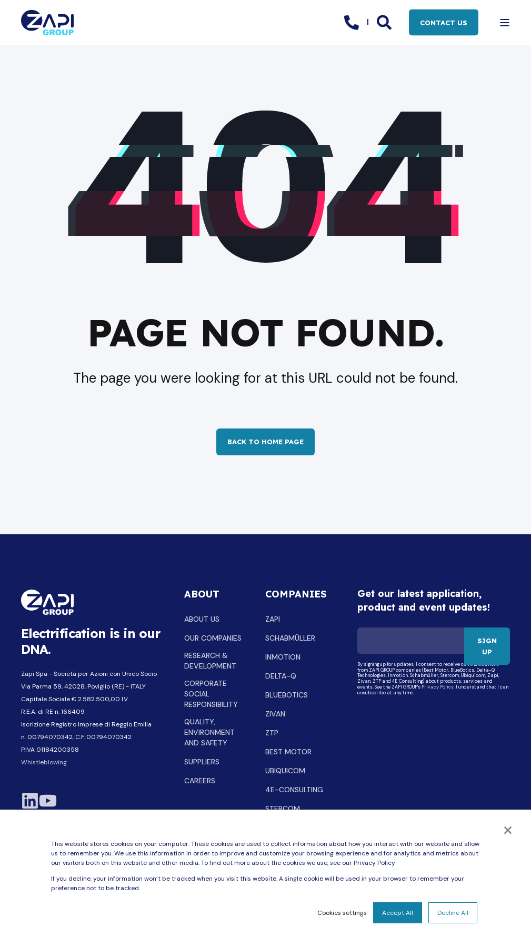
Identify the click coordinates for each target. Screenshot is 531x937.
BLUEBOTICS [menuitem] (286, 695)
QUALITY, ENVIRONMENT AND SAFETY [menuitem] (209, 732)
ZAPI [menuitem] (272, 619)
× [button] (508, 829)
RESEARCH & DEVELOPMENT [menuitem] (210, 661)
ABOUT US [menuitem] (201, 619)
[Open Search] (385, 21)
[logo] (47, 602)
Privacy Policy (438, 687)
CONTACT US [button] (443, 22)
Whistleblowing (44, 762)
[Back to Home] (47, 22)
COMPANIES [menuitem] (296, 595)
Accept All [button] (397, 913)
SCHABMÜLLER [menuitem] (290, 638)
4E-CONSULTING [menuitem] (294, 789)
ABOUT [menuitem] (201, 595)
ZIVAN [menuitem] (275, 714)
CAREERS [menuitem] (199, 780)
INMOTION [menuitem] (282, 657)
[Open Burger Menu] (504, 23)
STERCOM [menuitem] (282, 808)
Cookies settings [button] (342, 913)
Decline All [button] (452, 913)
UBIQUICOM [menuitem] (285, 770)
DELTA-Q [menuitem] (280, 676)
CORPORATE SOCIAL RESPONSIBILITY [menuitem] (211, 694)
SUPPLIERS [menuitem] (201, 761)
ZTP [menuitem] (271, 732)
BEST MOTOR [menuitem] (288, 751)
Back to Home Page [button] (265, 441)
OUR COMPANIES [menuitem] (213, 638)
